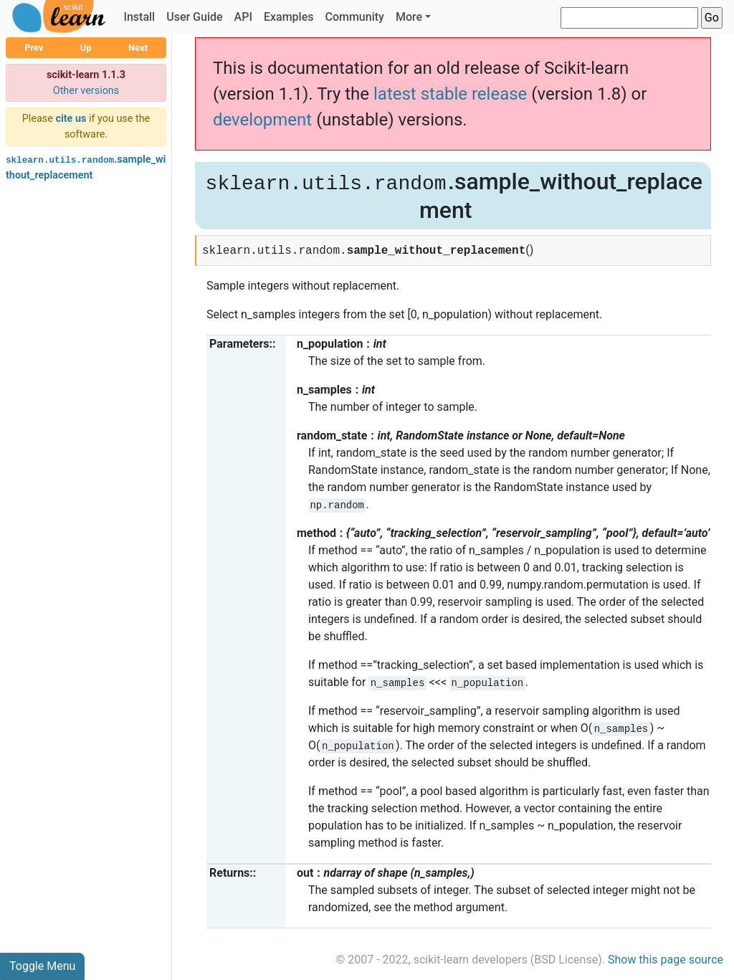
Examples (289, 17)
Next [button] (138, 47)
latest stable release (450, 94)
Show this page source (665, 959)
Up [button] (86, 47)
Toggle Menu (42, 966)
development (262, 120)
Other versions (86, 91)
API (243, 17)
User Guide (194, 17)
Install (139, 17)
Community (354, 17)
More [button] (409, 17)
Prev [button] (33, 47)
